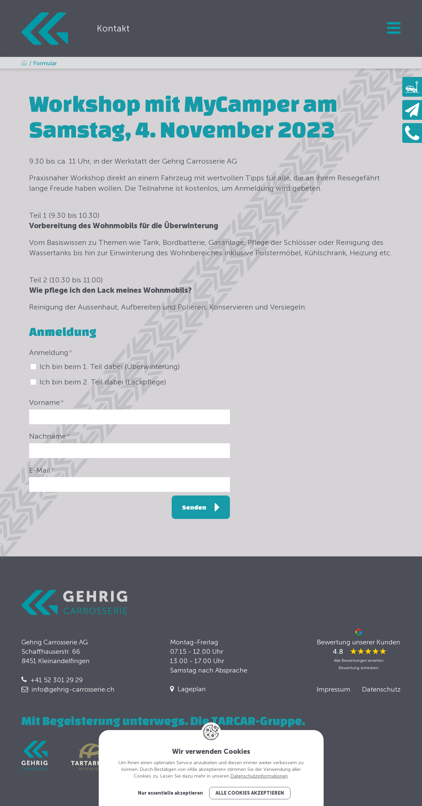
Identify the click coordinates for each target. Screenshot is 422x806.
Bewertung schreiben (358, 668)
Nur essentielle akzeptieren (170, 793)
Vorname (46, 402)
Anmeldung (50, 352)
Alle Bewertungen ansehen (359, 660)
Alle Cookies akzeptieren (250, 793)
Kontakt (113, 28)
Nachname (49, 436)
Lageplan (192, 689)
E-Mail (41, 470)
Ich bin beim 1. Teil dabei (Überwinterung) (109, 366)
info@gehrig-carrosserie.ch (72, 689)
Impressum (333, 689)
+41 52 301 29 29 (56, 680)
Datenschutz (381, 689)
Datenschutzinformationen (259, 776)
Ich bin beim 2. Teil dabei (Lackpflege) (102, 381)
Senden (194, 507)
